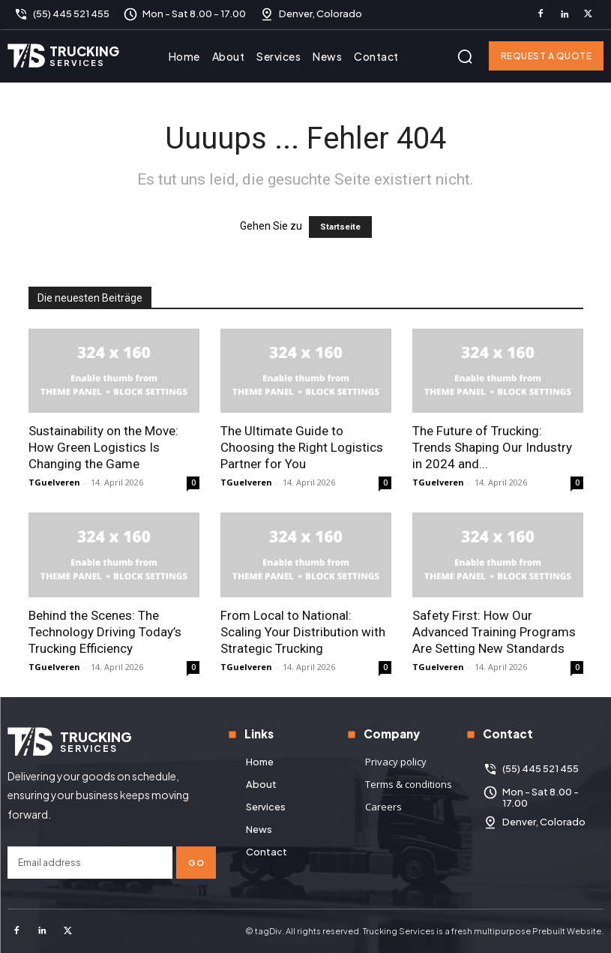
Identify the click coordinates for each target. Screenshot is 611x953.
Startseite (340, 227)
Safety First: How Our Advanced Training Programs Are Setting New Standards (494, 632)
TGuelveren (54, 482)
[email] (89, 862)
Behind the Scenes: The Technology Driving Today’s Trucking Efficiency (104, 632)
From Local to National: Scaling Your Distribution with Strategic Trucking (302, 632)
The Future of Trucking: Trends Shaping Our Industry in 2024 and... (492, 447)
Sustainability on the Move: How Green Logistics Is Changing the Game (103, 447)
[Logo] (63, 56)
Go (196, 862)
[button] (464, 56)
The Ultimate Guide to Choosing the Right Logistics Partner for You (301, 447)
